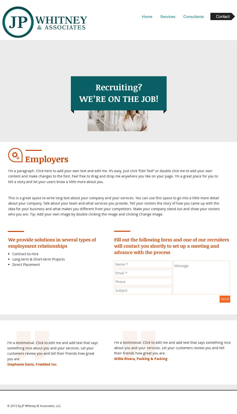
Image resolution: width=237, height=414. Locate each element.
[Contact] (222, 16)
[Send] (225, 299)
